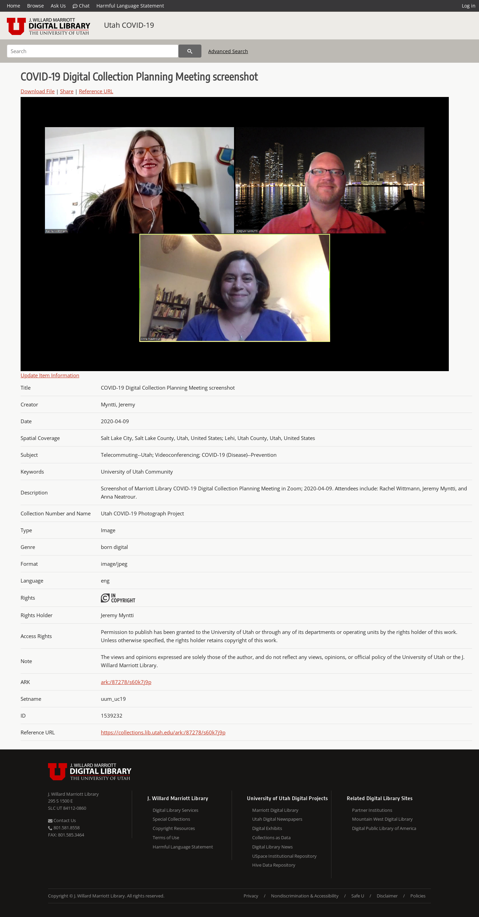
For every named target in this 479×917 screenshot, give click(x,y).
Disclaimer (387, 896)
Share (66, 91)
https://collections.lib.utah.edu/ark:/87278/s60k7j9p (163, 732)
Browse (35, 5)
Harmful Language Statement (130, 5)
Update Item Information (50, 375)
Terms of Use (166, 837)
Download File (38, 91)
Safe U (357, 896)
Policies (417, 896)
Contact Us (62, 820)
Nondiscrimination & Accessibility (305, 896)
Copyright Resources (174, 828)
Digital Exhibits (267, 828)
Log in (469, 5)
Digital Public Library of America (384, 828)
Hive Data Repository (273, 865)
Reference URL (96, 91)
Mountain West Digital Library (382, 819)
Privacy (251, 896)
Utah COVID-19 (129, 25)
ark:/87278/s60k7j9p (126, 681)
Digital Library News (272, 847)
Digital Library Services (175, 810)
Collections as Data (271, 837)
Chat (81, 5)
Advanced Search (228, 51)
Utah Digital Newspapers (277, 819)
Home (13, 5)
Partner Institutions (372, 810)
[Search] (92, 51)
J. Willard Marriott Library (73, 794)
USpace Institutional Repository (284, 856)
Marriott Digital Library (275, 810)
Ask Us (58, 5)
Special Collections (171, 819)
